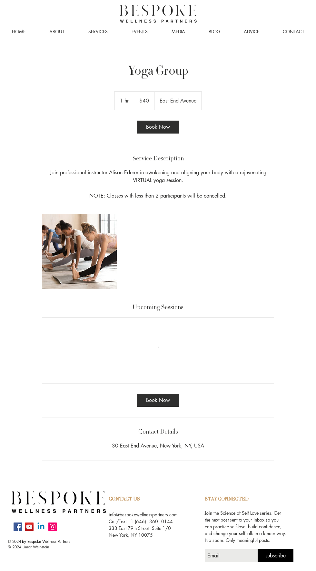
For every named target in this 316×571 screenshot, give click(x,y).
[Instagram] (52, 527)
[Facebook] (18, 527)
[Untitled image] (79, 251)
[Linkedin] (41, 527)
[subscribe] (275, 555)
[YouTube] (29, 527)
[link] (158, 127)
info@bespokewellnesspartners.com (143, 515)
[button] (56, 32)
